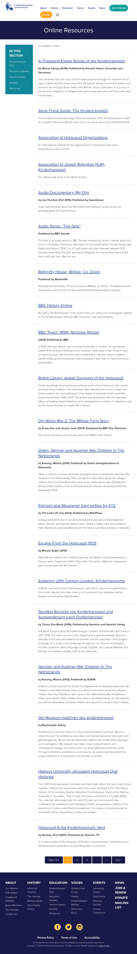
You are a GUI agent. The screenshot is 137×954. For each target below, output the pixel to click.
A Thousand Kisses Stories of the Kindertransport (81, 61)
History (54, 8)
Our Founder (12, 909)
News (102, 8)
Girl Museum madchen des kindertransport (76, 718)
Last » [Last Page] (118, 859)
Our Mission (11, 888)
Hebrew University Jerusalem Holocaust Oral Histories (78, 774)
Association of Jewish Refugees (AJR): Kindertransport (71, 167)
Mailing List (121, 905)
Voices (80, 8)
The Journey (33, 896)
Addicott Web (104, 945)
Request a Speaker (19, 71)
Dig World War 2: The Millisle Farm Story (73, 421)
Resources (14, 88)
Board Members (13, 905)
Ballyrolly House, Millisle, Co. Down (69, 272)
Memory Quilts (34, 900)
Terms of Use (69, 937)
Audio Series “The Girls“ (59, 226)
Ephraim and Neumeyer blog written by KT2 (77, 505)
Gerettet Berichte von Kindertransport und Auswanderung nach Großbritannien (75, 614)
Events (91, 8)
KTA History (11, 892)
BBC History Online (55, 305)
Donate (46, 14)
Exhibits (13, 82)
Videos (74, 896)
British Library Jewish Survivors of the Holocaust (80, 378)
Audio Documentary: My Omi (63, 192)
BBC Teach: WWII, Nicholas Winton (68, 332)
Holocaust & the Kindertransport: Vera (71, 827)
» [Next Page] (106, 859)
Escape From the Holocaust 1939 (67, 543)
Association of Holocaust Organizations (73, 137)
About (43, 8)
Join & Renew (118, 8)
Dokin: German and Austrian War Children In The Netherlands (81, 453)
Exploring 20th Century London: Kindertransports (81, 581)
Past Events (99, 896)
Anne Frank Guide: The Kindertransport (73, 111)
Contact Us (11, 914)
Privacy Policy (45, 937)
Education (67, 8)
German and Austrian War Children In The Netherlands (75, 669)
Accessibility (92, 937)
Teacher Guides (17, 76)
